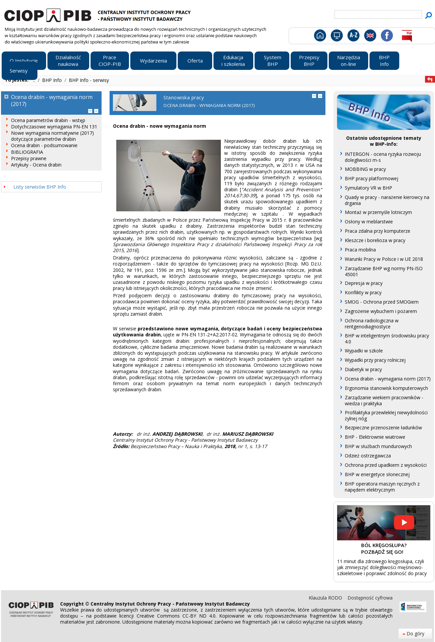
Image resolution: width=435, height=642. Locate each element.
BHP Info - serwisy (89, 80)
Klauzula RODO (326, 598)
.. (34, 80)
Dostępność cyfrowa (370, 598)
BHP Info (52, 80)
